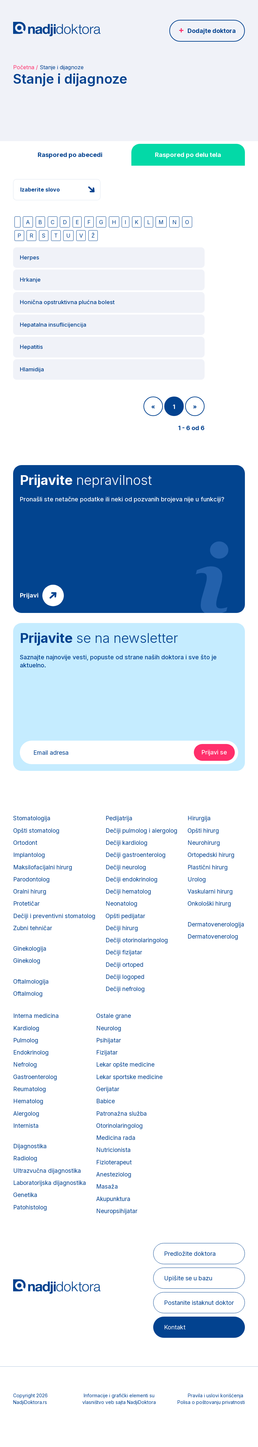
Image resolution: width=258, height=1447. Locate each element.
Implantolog (29, 846)
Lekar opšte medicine (197, 1069)
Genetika (93, 1208)
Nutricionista (184, 1161)
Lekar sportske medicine (201, 1082)
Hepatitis (32, 333)
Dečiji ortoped (126, 963)
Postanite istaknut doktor (198, 1319)
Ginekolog (27, 959)
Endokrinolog (99, 1056)
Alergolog (95, 1121)
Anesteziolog (185, 1187)
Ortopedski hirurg (37, 1056)
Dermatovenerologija (42, 1130)
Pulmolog (94, 1043)
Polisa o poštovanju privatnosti (211, 1418)
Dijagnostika (98, 1156)
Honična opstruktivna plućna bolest (70, 287)
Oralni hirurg (30, 885)
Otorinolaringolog (191, 1135)
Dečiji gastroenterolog (138, 846)
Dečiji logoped (127, 977)
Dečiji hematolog (130, 885)
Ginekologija (30, 946)
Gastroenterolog (103, 1082)
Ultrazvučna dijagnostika (115, 1182)
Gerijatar (178, 1095)
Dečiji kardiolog (128, 832)
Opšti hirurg (29, 1030)
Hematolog (96, 1108)
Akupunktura (184, 1213)
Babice (176, 1108)
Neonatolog (123, 898)
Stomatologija (32, 806)
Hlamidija (32, 357)
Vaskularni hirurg (36, 1095)
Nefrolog (93, 1069)
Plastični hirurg (33, 1069)
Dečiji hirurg (123, 924)
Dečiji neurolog (128, 859)
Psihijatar (179, 1043)
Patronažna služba (192, 1121)
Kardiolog (94, 1030)
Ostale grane (184, 1017)
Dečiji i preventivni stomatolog (55, 911)
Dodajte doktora (211, 30)
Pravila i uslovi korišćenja (215, 1412)
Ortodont (25, 832)
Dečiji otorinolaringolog (139, 937)
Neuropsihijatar (188, 1226)
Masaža (178, 1200)
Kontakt (173, 1343)
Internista (94, 1135)
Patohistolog (99, 1222)
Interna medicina (104, 1017)
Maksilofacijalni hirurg (43, 859)
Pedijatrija (120, 806)
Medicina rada (186, 1148)
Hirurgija (24, 1017)
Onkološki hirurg (36, 1108)
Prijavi (29, 583)
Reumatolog (98, 1095)
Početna (23, 67)
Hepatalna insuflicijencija (55, 310)
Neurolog (179, 1030)
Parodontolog (32, 872)
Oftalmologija (31, 980)
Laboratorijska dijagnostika (119, 1195)
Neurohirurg (29, 1043)
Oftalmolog (28, 993)
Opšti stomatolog (37, 819)
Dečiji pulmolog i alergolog (144, 819)
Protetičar (26, 898)
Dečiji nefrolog (127, 990)
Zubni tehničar (32, 924)
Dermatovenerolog (39, 1143)
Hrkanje (30, 264)
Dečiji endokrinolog (134, 872)
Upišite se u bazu (187, 1294)
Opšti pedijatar (127, 911)
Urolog (22, 1082)
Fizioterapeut (185, 1174)
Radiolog (93, 1169)
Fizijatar (177, 1056)
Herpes (30, 241)
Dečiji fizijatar (126, 950)
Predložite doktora (189, 1270)
